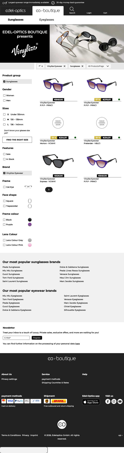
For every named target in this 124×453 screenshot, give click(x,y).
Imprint (34, 435)
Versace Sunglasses (69, 274)
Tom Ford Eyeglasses (13, 299)
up (120, 435)
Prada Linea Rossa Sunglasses (75, 270)
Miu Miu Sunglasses (12, 270)
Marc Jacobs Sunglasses (72, 281)
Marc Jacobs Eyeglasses (76, 303)
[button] (15, 10)
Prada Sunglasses (11, 267)
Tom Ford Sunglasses (13, 278)
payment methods (51, 379)
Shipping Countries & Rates (55, 382)
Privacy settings (9, 379)
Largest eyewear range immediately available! (28, 2)
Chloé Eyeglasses (72, 306)
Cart (105, 13)
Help (84, 374)
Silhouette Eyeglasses (75, 310)
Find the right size (17, 140)
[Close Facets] (17, 66)
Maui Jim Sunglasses (70, 278)
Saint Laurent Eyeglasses (76, 296)
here (77, 343)
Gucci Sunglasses (11, 274)
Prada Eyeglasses (11, 303)
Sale (6, 154)
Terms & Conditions (11, 435)
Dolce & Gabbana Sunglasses (74, 267)
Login (89, 13)
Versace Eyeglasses (73, 299)
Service (46, 374)
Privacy (25, 435)
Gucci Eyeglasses (11, 306)
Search (72, 13)
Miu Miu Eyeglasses (12, 296)
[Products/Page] (98, 66)
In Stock (8, 159)
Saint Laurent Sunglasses (15, 281)
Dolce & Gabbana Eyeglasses (17, 310)
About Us (6, 374)
